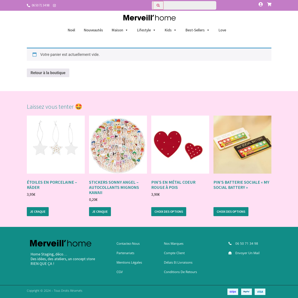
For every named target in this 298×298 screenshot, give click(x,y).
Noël (71, 30)
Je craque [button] (37, 211)
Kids (171, 30)
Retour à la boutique (48, 72)
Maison (120, 30)
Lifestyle (146, 30)
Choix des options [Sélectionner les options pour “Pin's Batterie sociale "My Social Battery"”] (231, 211)
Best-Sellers (197, 30)
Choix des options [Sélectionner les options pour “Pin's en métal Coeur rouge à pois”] (168, 211)
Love (222, 30)
